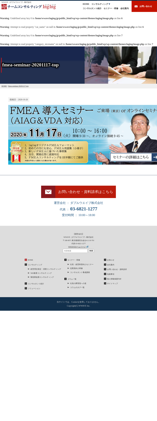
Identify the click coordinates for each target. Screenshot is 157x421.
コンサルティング (99, 4)
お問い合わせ (146, 6)
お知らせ (110, 260)
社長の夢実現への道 (78, 283)
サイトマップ (112, 284)
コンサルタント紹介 (92, 8)
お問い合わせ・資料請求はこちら (85, 192)
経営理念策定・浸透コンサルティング (46, 269)
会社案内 (124, 8)
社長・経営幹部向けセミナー (81, 264)
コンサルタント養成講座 (80, 272)
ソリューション (34, 288)
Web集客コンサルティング (41, 273)
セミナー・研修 (111, 8)
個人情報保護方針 (114, 279)
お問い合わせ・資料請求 (117, 269)
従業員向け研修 (76, 268)
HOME (86, 4)
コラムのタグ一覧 (77, 287)
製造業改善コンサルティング (42, 277)
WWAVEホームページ (77, 247)
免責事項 (110, 274)
